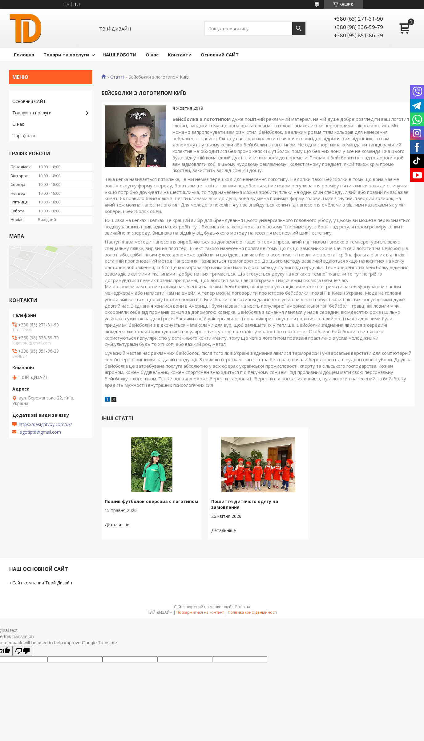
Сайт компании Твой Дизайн (42, 583)
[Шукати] (298, 28)
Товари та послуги (66, 54)
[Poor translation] (22, 651)
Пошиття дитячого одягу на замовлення (244, 504)
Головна (24, 54)
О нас (152, 54)
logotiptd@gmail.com (39, 432)
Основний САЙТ (220, 54)
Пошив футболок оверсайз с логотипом (151, 501)
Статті (117, 77)
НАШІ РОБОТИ (119, 54)
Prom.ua (242, 606)
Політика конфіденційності (252, 612)
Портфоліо (23, 135)
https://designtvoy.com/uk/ (45, 424)
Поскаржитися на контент (200, 612)
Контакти (180, 54)
